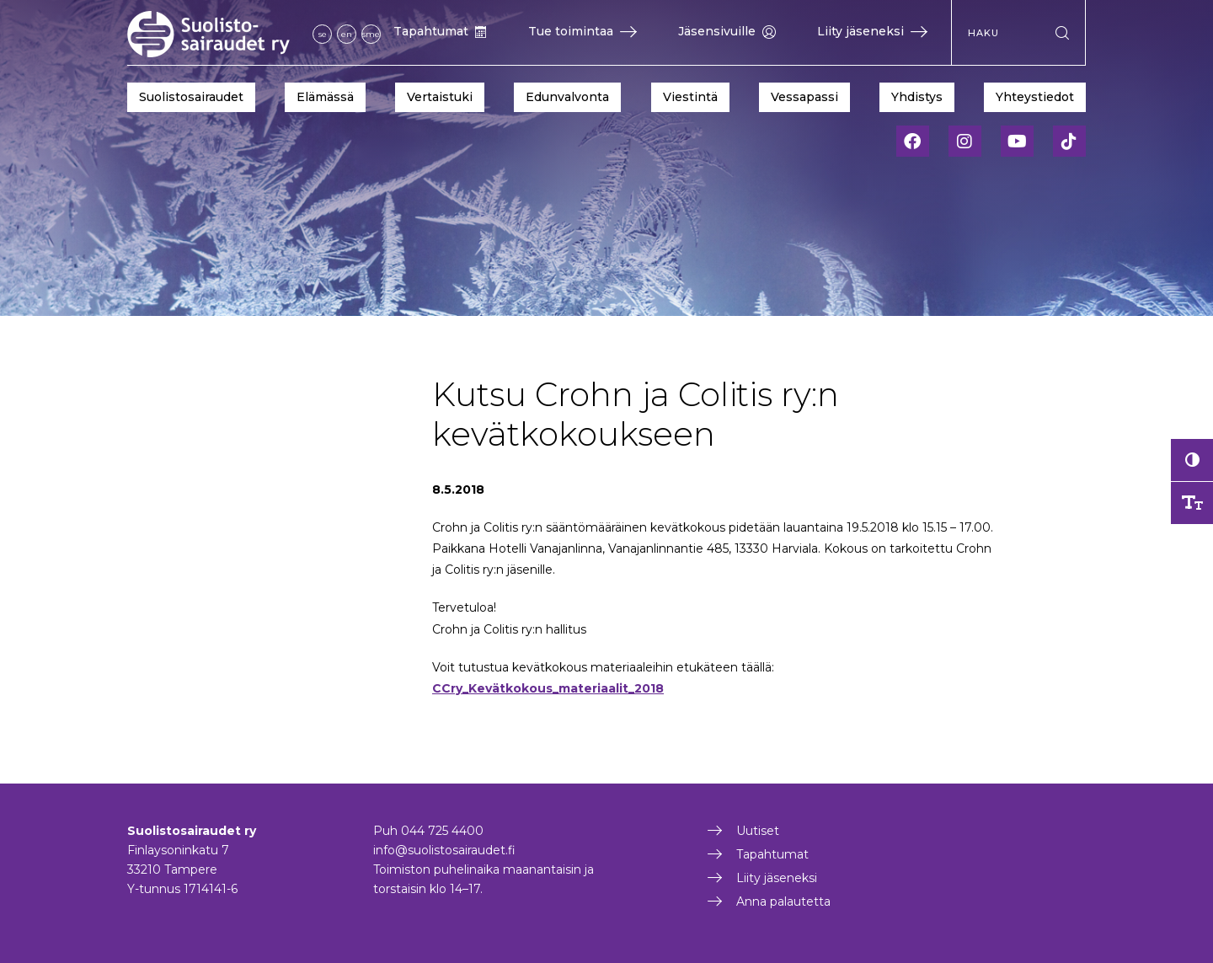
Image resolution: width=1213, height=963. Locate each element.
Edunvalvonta (567, 96)
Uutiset (757, 830)
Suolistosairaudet (191, 96)
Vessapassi (804, 96)
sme (371, 34)
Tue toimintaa (582, 31)
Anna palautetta (783, 901)
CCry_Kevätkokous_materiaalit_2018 (548, 688)
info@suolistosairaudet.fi (444, 850)
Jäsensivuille (727, 31)
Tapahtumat (440, 31)
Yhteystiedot (1035, 96)
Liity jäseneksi (872, 31)
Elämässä (325, 96)
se (322, 34)
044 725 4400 (442, 830)
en (346, 34)
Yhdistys (917, 96)
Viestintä (690, 96)
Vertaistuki (440, 96)
